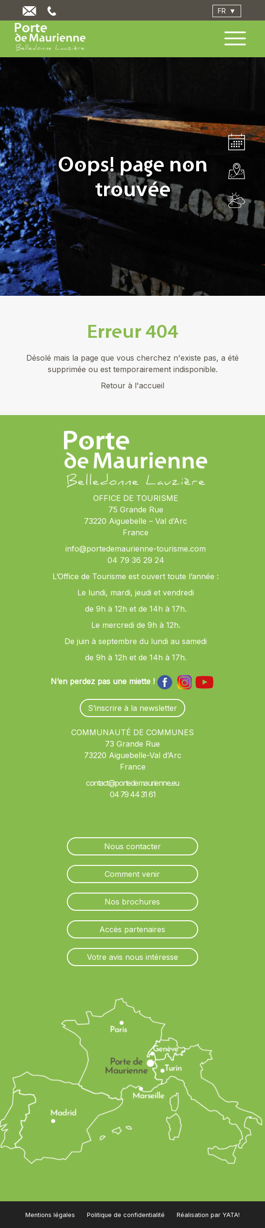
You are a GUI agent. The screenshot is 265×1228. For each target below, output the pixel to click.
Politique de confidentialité (126, 1214)
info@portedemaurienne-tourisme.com (135, 548)
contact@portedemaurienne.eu (132, 783)
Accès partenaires (132, 929)
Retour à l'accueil (132, 385)
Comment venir (132, 874)
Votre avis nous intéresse (132, 957)
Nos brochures (132, 901)
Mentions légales (50, 1214)
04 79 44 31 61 (132, 794)
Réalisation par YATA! (208, 1214)
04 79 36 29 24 (135, 560)
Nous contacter (132, 846)
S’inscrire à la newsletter (132, 708)
